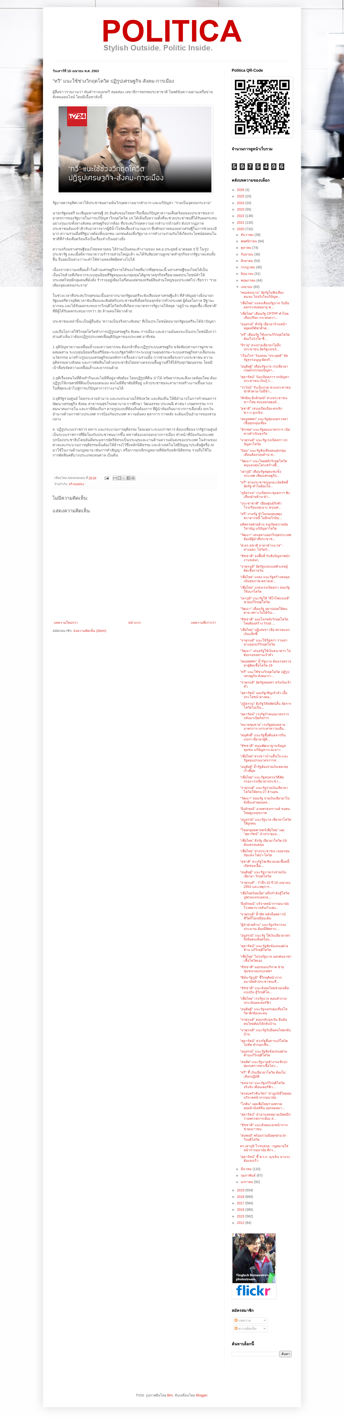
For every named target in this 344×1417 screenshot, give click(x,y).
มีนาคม (247, 1169)
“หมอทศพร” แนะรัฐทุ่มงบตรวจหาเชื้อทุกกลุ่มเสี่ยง (264, 421)
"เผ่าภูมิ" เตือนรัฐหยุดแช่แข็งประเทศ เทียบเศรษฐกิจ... (260, 474)
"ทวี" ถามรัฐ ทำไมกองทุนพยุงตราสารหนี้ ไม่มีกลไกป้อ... (261, 516)
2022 (241, 216)
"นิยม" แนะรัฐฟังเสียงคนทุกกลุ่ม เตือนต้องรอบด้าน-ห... (263, 452)
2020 (241, 229)
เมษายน (247, 287)
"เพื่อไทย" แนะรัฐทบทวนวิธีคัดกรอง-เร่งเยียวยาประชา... (262, 779)
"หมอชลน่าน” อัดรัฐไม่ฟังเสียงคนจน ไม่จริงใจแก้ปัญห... (262, 295)
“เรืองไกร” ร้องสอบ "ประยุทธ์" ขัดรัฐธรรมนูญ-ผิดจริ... (264, 358)
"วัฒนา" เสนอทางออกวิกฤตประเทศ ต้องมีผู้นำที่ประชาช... (265, 537)
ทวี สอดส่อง (76, 484)
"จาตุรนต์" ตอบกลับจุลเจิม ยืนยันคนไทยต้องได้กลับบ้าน (263, 1022)
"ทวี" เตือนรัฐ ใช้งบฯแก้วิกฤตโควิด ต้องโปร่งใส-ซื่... (265, 337)
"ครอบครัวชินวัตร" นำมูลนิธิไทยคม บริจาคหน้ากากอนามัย (265, 1095)
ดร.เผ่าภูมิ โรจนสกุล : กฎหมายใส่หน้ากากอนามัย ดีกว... (264, 1148)
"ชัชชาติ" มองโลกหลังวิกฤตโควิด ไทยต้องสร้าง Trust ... (264, 621)
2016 (241, 1209)
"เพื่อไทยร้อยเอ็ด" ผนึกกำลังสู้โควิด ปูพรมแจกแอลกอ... (265, 895)
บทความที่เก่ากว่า (203, 622)
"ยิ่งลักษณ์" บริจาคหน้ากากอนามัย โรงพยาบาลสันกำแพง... (264, 906)
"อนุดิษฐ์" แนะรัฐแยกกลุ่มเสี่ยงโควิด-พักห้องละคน (263, 1011)
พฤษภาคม (248, 280)
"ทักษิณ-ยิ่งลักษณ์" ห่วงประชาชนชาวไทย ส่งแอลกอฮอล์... (264, 400)
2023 (241, 209)
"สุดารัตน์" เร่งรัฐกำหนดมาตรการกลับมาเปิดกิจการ (264, 716)
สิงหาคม (247, 261)
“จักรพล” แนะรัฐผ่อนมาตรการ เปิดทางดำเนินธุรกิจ (265, 431)
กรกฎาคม (248, 267)
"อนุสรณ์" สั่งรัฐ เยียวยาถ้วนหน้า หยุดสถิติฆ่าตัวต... (263, 326)
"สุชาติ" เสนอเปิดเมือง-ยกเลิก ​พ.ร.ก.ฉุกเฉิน (261, 410)
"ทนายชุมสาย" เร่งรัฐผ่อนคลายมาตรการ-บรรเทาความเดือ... (263, 727)
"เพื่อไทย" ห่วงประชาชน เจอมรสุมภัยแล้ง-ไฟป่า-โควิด (265, 853)
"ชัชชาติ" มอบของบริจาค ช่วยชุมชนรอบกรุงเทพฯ (262, 969)
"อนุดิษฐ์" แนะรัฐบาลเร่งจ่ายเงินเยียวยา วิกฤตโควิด (263, 874)
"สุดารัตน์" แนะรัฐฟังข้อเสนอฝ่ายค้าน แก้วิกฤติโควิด (264, 948)
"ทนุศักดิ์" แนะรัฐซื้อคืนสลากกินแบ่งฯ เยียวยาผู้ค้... (263, 737)
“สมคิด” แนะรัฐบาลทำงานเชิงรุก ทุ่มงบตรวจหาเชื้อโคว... (263, 1064)
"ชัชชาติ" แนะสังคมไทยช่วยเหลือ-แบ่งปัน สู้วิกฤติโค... (265, 990)
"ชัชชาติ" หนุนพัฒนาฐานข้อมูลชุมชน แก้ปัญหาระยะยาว (263, 748)
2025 (241, 196)
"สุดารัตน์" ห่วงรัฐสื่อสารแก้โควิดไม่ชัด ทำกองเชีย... (264, 1043)
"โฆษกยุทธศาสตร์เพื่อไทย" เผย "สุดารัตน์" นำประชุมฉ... (262, 832)
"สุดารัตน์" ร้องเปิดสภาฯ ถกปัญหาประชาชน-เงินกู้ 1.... (264, 379)
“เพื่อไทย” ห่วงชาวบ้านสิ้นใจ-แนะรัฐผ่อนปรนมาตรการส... (264, 758)
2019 (241, 1190)
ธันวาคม (247, 235)
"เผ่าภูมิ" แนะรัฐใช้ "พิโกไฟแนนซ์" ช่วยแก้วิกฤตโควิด (265, 600)
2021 (241, 222)
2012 (241, 1223)
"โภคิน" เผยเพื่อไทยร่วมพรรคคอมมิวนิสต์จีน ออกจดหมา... (262, 1106)
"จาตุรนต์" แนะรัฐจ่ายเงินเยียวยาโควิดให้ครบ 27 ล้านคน (264, 790)
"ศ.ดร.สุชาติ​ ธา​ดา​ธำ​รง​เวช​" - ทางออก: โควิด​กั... (261, 547)
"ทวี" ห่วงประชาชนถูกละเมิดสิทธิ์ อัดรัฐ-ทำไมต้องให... (264, 484)
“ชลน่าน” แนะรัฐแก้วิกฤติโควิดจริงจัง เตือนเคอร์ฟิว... (262, 1085)
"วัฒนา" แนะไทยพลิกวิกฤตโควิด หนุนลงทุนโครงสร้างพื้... (263, 463)
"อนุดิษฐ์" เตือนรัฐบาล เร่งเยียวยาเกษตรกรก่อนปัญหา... (264, 368)
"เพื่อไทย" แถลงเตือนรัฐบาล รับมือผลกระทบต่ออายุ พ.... (264, 305)
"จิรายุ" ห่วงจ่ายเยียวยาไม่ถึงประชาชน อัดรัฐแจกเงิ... (260, 347)
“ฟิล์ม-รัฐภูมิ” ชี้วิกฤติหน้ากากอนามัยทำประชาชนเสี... (261, 979)
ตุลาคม (246, 248)
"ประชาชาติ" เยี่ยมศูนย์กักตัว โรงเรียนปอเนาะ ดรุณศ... (261, 505)
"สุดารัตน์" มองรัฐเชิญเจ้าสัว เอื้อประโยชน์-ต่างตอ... (263, 695)
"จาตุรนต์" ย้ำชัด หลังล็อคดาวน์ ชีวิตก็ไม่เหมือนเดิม (263, 916)
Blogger (201, 1395)
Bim (170, 1395)
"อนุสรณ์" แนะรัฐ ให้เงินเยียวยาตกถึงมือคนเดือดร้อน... (265, 937)
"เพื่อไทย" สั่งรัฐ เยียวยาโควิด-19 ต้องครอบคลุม (263, 843)
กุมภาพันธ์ (249, 1175)
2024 (241, 203)
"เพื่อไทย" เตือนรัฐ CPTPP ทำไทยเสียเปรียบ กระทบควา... (264, 316)
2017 (241, 1203)
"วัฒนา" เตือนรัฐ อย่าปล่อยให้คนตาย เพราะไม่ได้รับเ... (263, 611)
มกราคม (247, 1182)
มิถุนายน (247, 274)
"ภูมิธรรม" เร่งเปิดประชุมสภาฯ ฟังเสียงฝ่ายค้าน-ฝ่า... (265, 495)
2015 (241, 1216)
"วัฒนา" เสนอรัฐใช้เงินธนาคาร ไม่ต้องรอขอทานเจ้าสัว (265, 653)
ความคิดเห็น (246, 1328)
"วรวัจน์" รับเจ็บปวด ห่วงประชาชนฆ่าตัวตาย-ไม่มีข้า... (265, 389)
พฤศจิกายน (249, 241)
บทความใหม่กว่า (66, 622)
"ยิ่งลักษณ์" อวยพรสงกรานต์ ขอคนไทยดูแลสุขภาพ (265, 811)
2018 (241, 1197)
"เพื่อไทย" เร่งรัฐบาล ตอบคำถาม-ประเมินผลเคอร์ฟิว (263, 1000)
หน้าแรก (134, 622)
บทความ (243, 1320)
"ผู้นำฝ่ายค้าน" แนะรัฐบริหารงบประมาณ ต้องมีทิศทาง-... (263, 927)
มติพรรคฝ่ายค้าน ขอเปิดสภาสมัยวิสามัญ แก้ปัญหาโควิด (264, 526)
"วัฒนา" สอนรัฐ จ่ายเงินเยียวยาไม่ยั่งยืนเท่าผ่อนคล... (265, 800)
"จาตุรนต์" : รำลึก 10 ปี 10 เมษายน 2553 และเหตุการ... (265, 885)
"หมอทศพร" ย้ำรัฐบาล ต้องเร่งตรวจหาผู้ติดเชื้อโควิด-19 (265, 663)
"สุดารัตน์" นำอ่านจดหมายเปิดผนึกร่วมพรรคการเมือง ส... (265, 1116)
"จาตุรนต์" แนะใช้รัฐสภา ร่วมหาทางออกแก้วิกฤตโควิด (263, 642)
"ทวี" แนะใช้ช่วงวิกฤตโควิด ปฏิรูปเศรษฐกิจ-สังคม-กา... (264, 674)
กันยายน (247, 254)
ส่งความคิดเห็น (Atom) (89, 631)
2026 (241, 190)
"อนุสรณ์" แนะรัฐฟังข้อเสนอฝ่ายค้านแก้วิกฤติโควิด (263, 1053)
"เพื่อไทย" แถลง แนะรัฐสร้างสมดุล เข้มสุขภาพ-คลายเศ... (265, 579)
